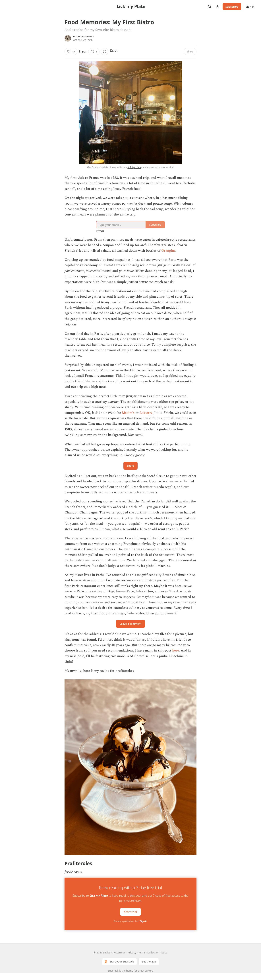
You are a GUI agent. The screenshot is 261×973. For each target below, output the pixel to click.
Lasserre (146, 412)
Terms (141, 952)
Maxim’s (128, 412)
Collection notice (157, 952)
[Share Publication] (217, 6)
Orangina (168, 250)
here (175, 650)
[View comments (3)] (94, 51)
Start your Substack (119, 962)
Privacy (132, 952)
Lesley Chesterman (83, 36)
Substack (113, 970)
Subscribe (231, 6)
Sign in (250, 6)
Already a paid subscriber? (130, 921)
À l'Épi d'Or (134, 167)
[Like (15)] (71, 51)
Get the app (149, 961)
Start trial (130, 912)
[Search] (209, 6)
